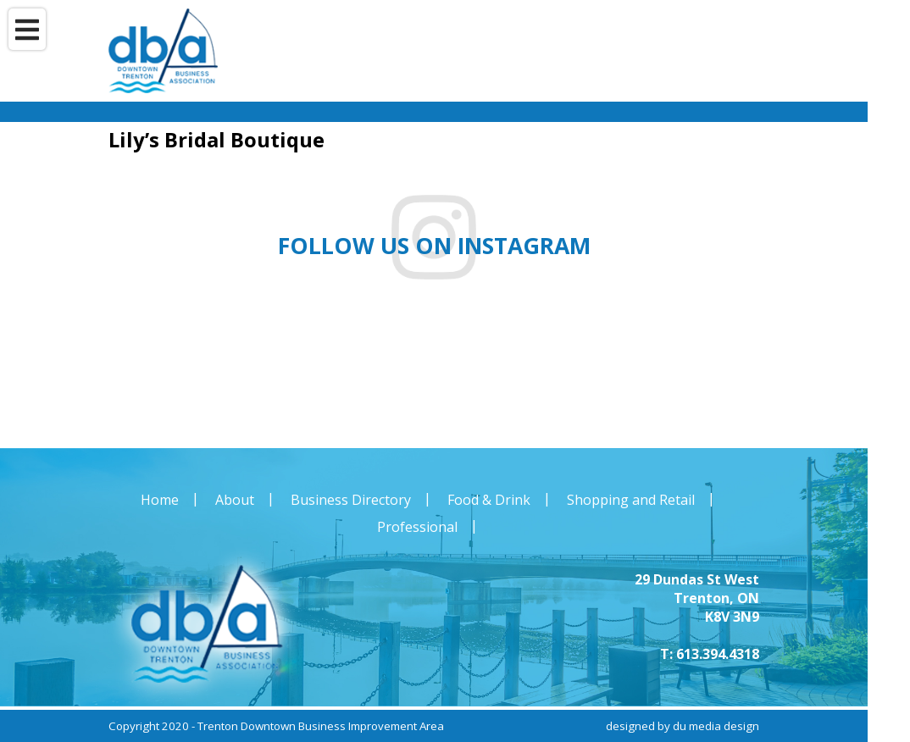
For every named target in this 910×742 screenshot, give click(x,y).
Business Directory (351, 499)
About (234, 499)
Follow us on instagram (434, 245)
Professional (417, 527)
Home (160, 499)
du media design (716, 726)
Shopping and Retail (631, 499)
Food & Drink (488, 499)
